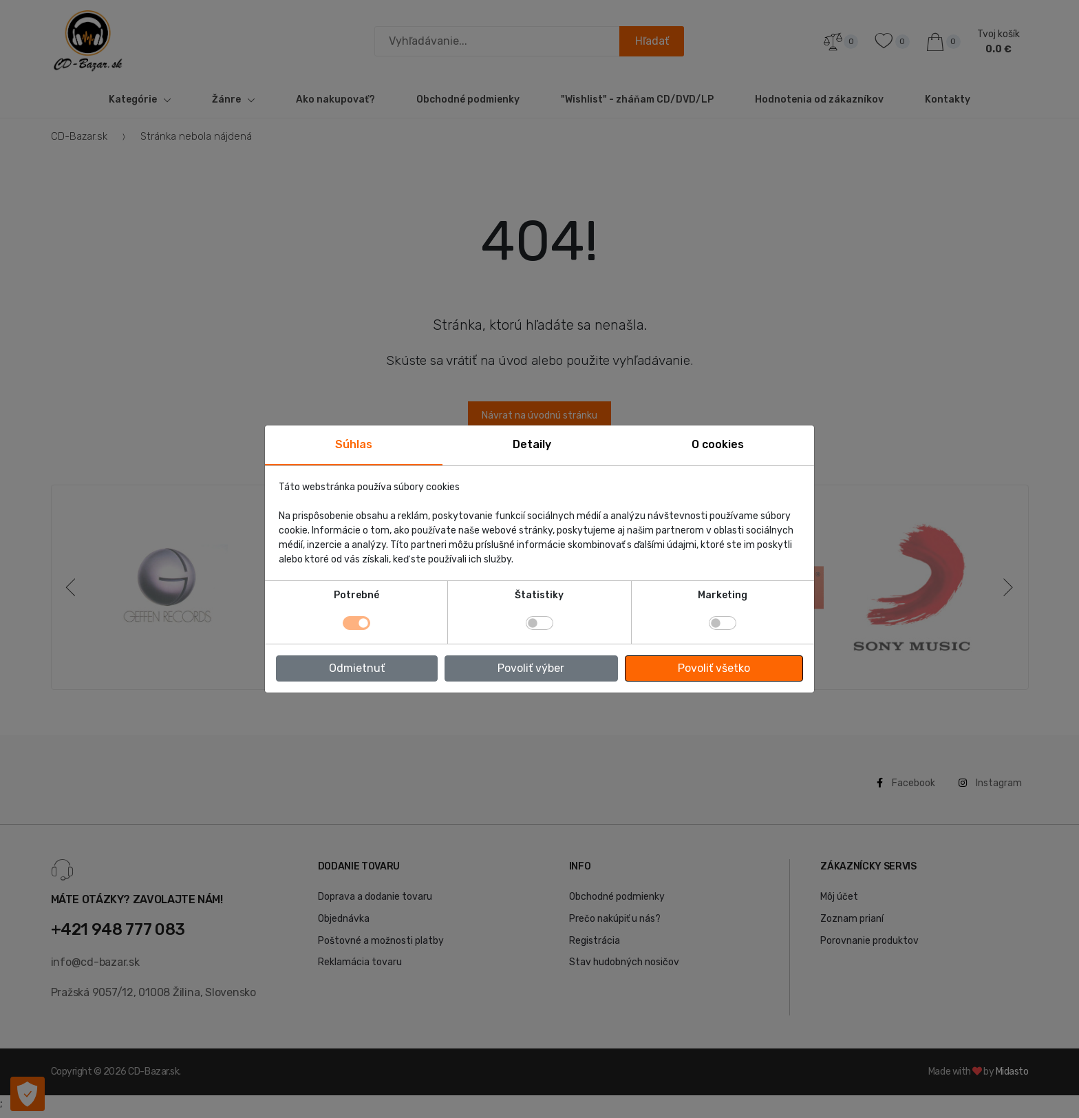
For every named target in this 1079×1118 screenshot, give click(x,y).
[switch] (539, 623)
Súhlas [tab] (353, 444)
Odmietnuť (357, 668)
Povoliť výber (531, 668)
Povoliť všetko (714, 668)
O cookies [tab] (718, 444)
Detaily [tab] (532, 444)
